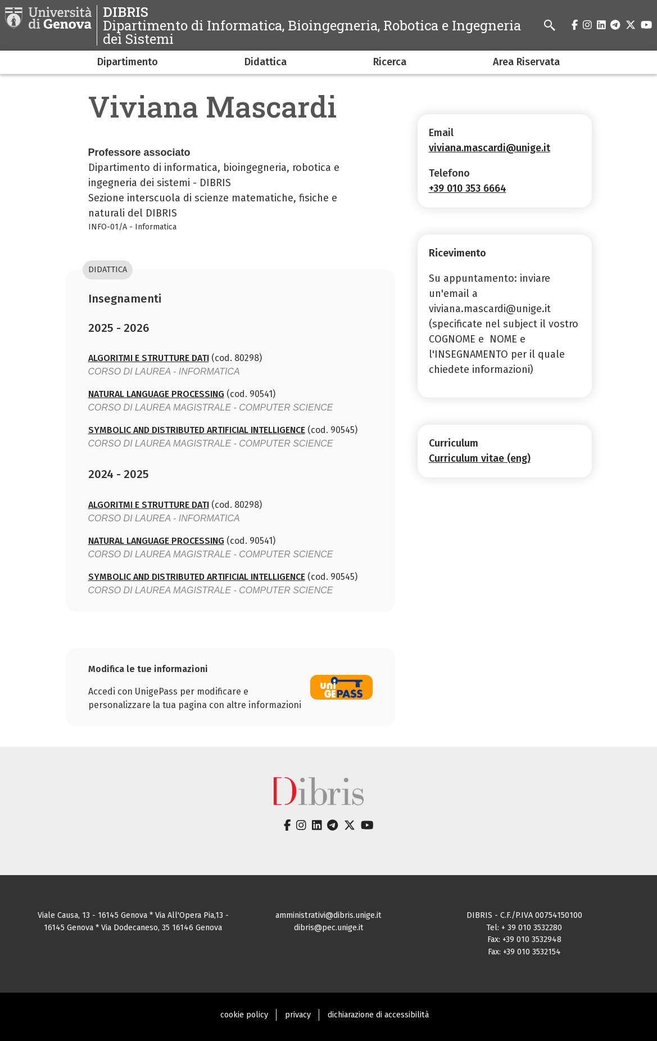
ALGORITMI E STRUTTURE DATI (148, 358)
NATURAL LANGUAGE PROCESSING (156, 394)
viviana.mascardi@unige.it (489, 148)
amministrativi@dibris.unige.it (328, 915)
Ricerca (389, 62)
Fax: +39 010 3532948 (524, 939)
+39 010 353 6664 (467, 188)
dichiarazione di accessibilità (378, 1015)
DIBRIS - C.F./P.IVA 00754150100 (524, 915)
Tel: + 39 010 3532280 (524, 927)
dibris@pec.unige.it (329, 927)
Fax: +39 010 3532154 (524, 952)
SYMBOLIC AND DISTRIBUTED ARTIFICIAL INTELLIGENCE (196, 430)
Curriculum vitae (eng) (480, 458)
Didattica (265, 62)
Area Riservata (526, 62)
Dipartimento (127, 62)
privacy (298, 1015)
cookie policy (244, 1015)
